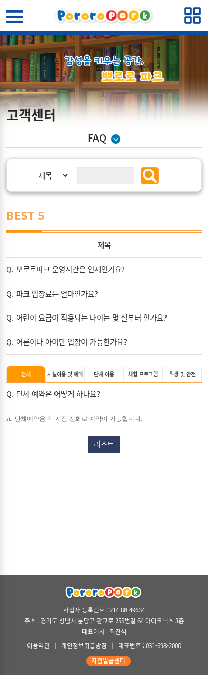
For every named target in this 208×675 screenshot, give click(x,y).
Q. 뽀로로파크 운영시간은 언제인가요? (65, 269)
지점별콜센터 (108, 660)
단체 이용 (104, 374)
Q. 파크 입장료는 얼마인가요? (52, 293)
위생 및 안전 (182, 374)
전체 (26, 374)
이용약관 (38, 645)
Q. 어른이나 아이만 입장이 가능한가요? (66, 342)
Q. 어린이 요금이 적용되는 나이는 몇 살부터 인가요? (86, 317)
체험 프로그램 (143, 374)
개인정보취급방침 (84, 645)
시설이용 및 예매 (65, 374)
